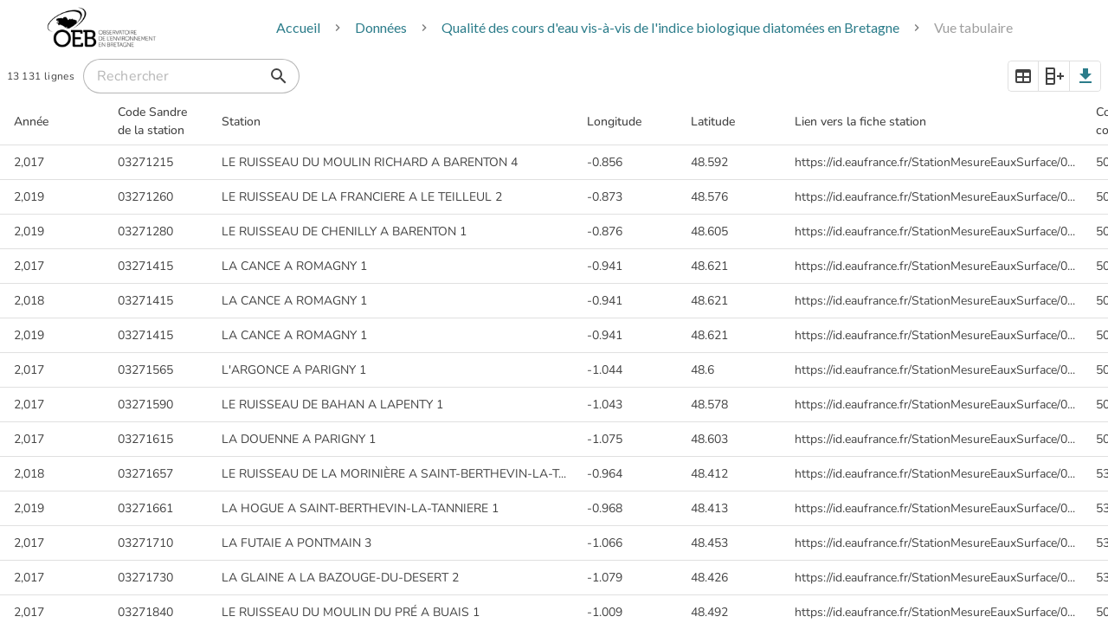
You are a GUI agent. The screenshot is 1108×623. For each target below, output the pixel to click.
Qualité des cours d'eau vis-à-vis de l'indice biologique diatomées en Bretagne (670, 27)
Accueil (298, 27)
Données (381, 27)
